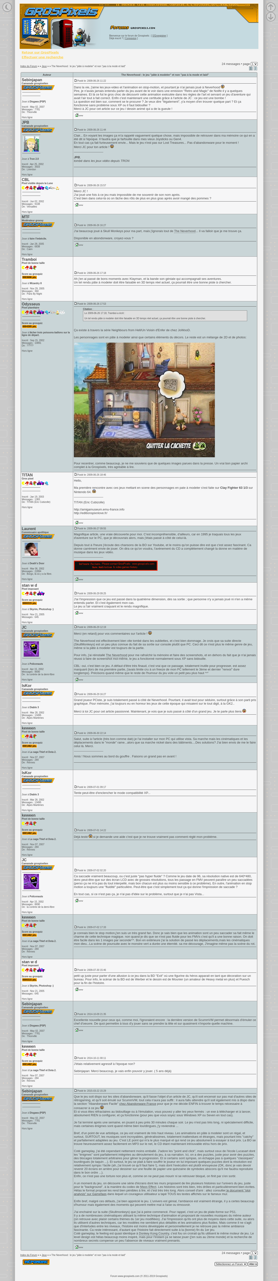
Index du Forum (28, 66)
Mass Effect (148, 1187)
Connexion (130, 38)
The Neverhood (185, 231)
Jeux (44, 66)
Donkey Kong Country (154, 1233)
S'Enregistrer (159, 35)
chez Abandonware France (137, 1104)
